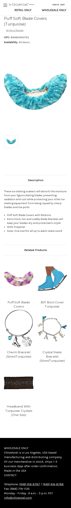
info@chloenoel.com (18, 498)
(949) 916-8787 (29, 484)
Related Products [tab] (35, 250)
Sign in (55, 5)
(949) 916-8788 (53, 484)
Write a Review (14, 30)
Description (35, 180)
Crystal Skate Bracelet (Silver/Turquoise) (52, 356)
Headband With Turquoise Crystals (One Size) (18, 411)
